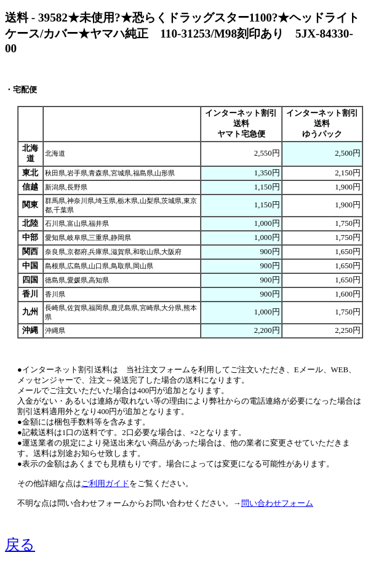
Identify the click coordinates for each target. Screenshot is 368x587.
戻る (20, 545)
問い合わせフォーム (277, 503)
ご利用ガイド (105, 483)
